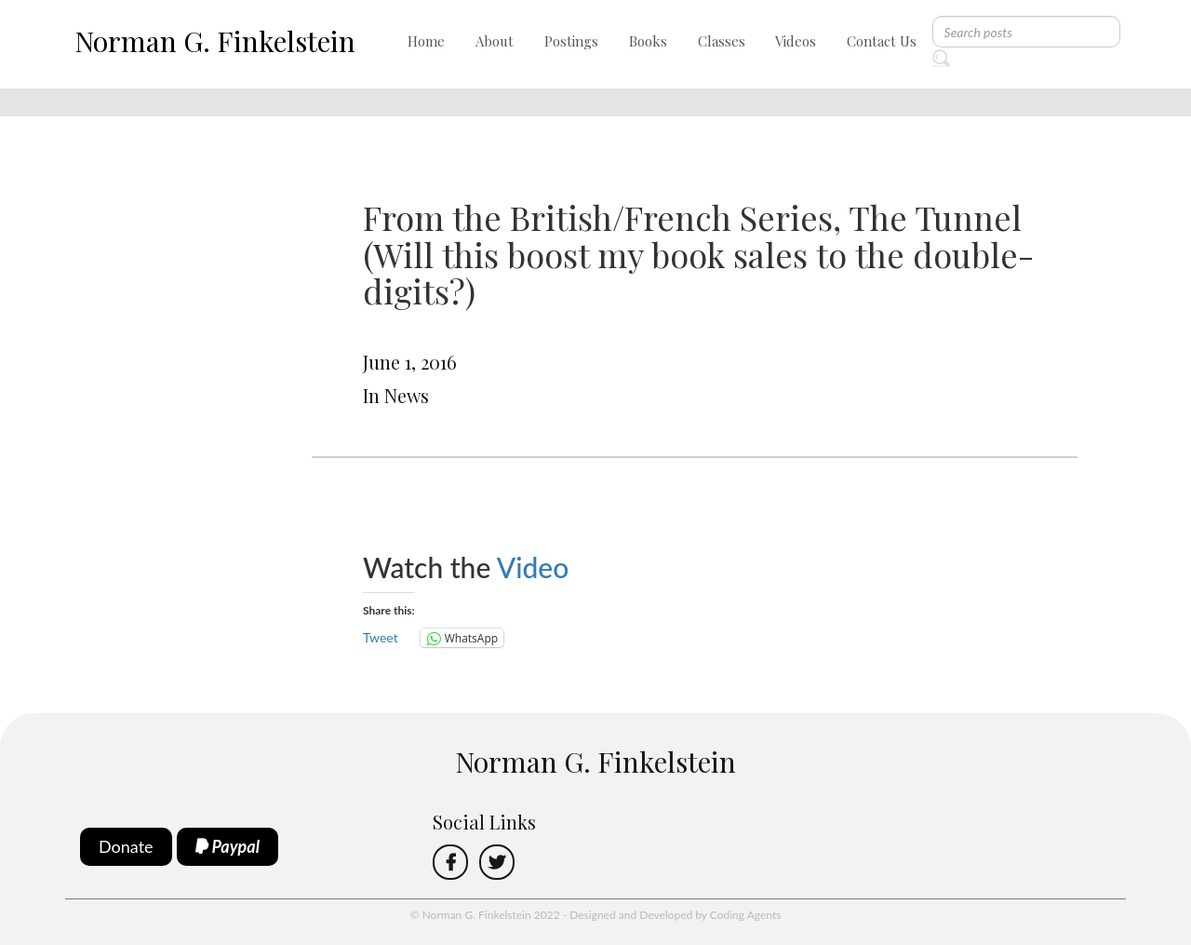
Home (426, 41)
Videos (795, 41)
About (494, 41)
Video (536, 567)
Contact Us (882, 41)
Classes (721, 41)
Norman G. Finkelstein (214, 41)
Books (648, 41)
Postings (571, 41)
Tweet (380, 637)
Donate (126, 846)
